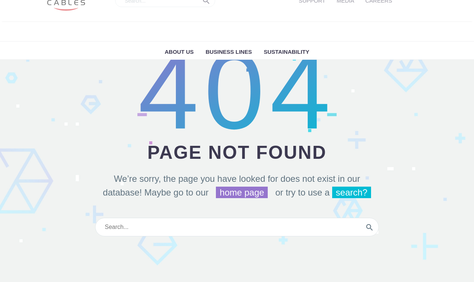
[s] (237, 227)
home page (242, 192)
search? (351, 192)
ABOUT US (179, 52)
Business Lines (229, 52)
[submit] (369, 227)
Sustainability (286, 52)
